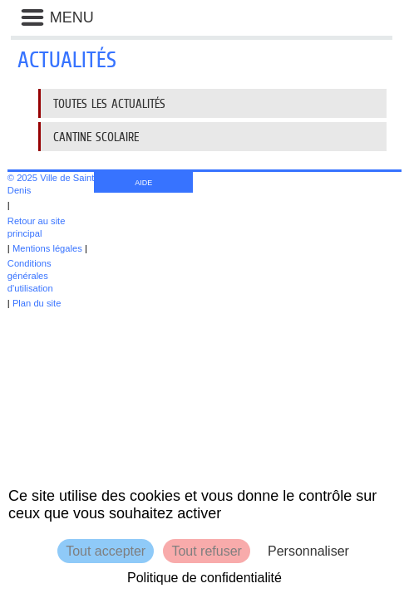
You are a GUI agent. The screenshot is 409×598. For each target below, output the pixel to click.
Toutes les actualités (109, 103)
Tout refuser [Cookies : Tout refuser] (206, 551)
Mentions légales (47, 248)
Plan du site (36, 303)
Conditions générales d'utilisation (30, 275)
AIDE (143, 183)
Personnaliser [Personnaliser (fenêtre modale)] (308, 551)
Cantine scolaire (96, 137)
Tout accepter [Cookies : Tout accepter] (105, 551)
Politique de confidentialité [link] (204, 578)
